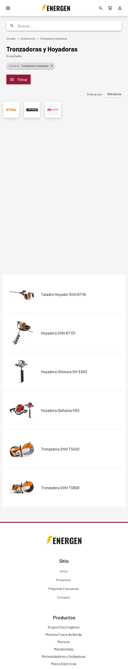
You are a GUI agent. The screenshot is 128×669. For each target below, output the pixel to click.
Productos (63, 580)
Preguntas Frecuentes (63, 589)
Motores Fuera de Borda (63, 634)
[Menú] (8, 8)
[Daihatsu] (53, 110)
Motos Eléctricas (63, 664)
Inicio (64, 571)
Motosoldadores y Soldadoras (63, 656)
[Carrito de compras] (110, 8)
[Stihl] (11, 110)
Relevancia (114, 94)
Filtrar (18, 79)
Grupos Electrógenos (63, 627)
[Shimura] (32, 110)
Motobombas (63, 649)
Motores (63, 642)
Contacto (63, 597)
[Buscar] (101, 8)
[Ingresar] (120, 8)
